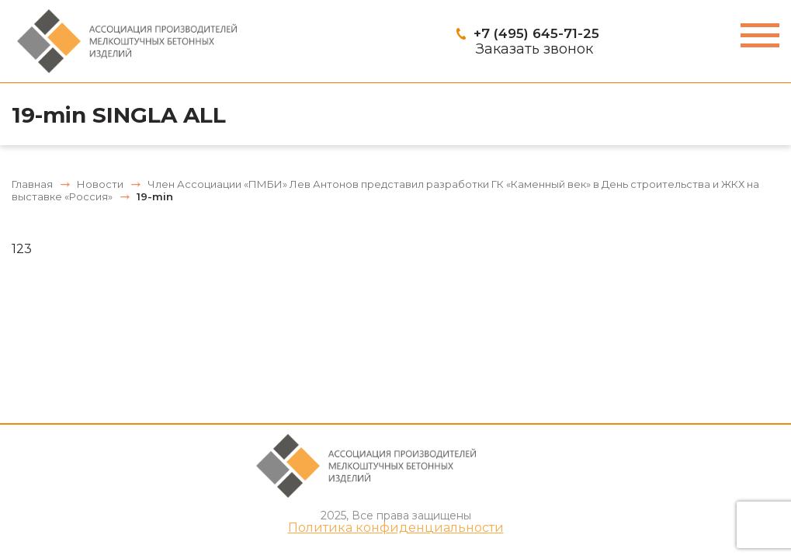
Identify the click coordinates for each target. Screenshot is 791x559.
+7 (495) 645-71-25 (536, 33)
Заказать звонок (534, 48)
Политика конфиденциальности (396, 528)
